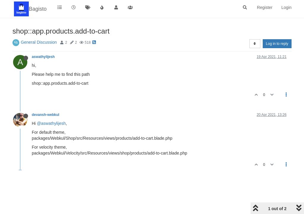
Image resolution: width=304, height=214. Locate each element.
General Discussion (39, 42)
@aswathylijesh (51, 123)
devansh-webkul (45, 115)
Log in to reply (277, 44)
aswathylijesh (43, 57)
